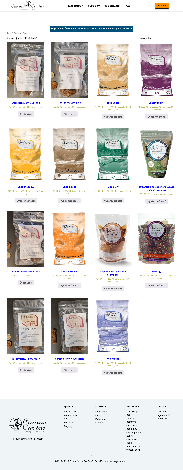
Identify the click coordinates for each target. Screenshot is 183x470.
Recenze (68, 422)
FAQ (127, 6)
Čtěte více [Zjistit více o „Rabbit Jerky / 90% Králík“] (26, 282)
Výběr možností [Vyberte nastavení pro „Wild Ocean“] (113, 372)
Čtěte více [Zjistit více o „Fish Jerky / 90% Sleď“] (69, 114)
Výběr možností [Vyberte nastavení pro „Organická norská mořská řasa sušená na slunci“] (157, 201)
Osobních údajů (131, 441)
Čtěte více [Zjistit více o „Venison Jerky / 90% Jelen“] (69, 370)
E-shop (162, 5)
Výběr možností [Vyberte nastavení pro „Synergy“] (157, 285)
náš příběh (70, 411)
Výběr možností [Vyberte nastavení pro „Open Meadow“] (26, 200)
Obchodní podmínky (131, 427)
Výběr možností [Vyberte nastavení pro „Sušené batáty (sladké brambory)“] (113, 288)
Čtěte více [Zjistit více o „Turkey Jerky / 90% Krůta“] (26, 370)
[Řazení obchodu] (157, 38)
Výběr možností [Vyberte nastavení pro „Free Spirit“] (113, 116)
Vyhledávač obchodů (164, 417)
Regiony (68, 426)
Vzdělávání (112, 6)
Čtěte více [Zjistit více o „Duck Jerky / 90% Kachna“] (26, 114)
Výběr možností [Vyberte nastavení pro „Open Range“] (69, 200)
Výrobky (94, 6)
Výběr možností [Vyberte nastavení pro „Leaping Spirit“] (157, 116)
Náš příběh (75, 6)
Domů (10, 33)
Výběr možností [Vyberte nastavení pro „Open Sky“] (113, 200)
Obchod (162, 411)
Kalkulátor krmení (101, 421)
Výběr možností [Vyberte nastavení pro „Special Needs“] (69, 285)
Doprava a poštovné (131, 420)
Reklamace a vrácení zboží (133, 448)
